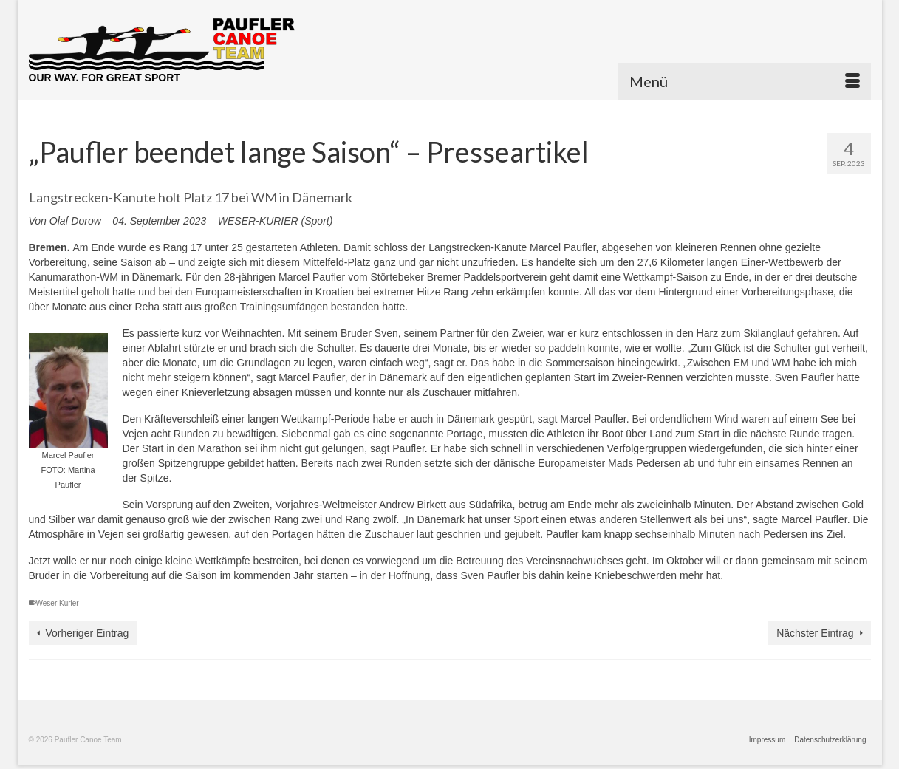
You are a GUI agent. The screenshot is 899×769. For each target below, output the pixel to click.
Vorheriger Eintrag (87, 633)
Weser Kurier (57, 603)
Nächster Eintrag (814, 633)
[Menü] (744, 81)
